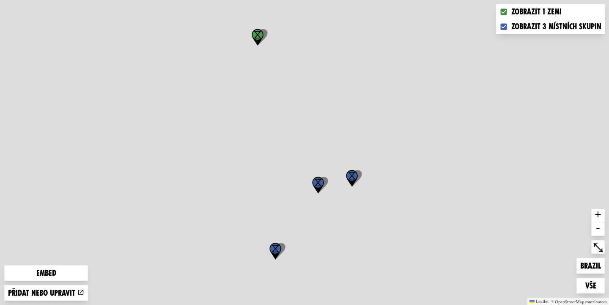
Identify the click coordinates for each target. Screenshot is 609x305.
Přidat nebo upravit (46, 292)
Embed (46, 273)
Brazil (592, 265)
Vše (595, 285)
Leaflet (539, 301)
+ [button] (598, 215)
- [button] (598, 229)
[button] (275, 251)
